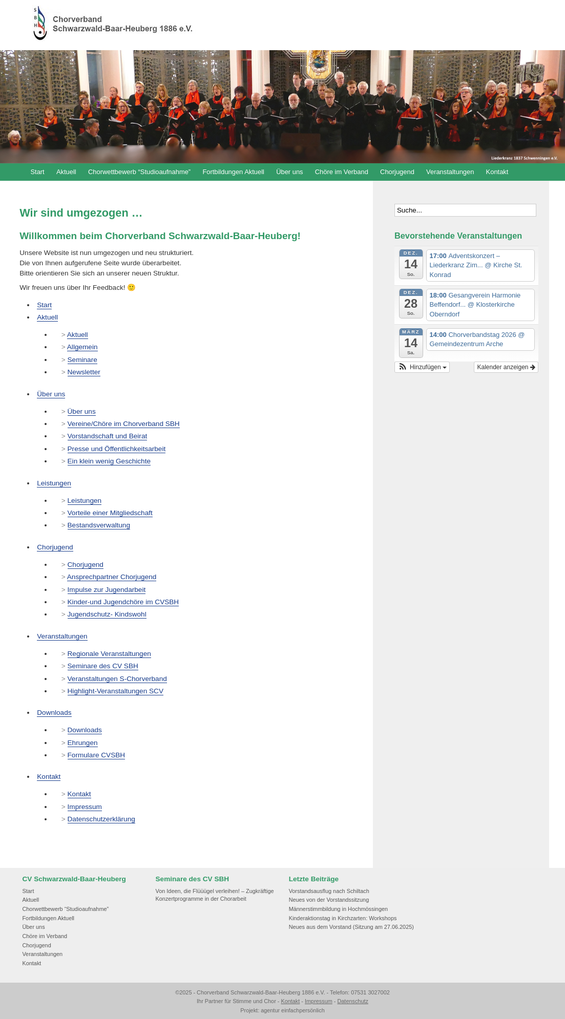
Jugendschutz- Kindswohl (107, 614)
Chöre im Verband (341, 172)
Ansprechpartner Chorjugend (112, 577)
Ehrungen (83, 743)
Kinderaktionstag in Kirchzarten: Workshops (343, 918)
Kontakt (497, 172)
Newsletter (84, 372)
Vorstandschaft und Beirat (108, 436)
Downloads (54, 712)
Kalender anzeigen (506, 367)
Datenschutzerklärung (101, 819)
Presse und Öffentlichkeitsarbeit (117, 449)
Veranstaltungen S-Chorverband (117, 679)
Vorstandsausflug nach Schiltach (329, 891)
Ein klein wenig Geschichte (109, 461)
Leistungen (54, 483)
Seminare (82, 360)
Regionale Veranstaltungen (109, 653)
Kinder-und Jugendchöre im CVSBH (123, 602)
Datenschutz (352, 1001)
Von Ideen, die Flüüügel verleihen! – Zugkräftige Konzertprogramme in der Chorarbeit (215, 895)
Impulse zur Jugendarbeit (107, 589)
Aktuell (66, 172)
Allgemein (82, 347)
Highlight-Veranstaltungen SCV (115, 691)
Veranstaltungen (450, 172)
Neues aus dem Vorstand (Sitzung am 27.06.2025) (351, 927)
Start (37, 172)
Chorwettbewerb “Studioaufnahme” (139, 172)
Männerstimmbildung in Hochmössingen (338, 909)
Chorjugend (397, 172)
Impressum (85, 807)
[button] (422, 367)
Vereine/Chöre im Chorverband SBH (124, 424)
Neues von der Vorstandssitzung (329, 900)
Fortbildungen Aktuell (233, 172)
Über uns (289, 172)
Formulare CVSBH (96, 755)
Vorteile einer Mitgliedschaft (110, 513)
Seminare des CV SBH (103, 666)
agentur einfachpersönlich (293, 1010)
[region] (282, 106)
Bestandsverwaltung (99, 525)
